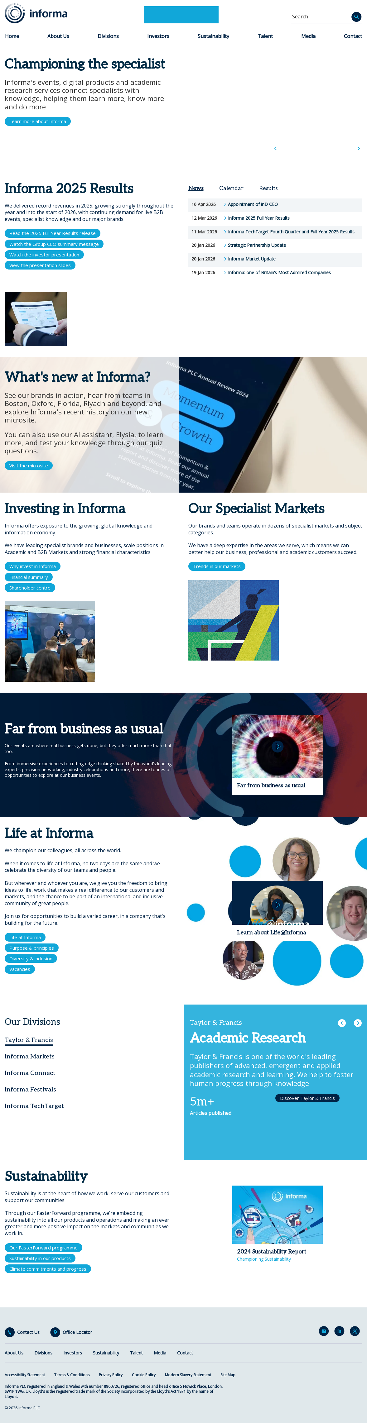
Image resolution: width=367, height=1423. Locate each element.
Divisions (108, 36)
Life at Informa (25, 937)
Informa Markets (30, 1056)
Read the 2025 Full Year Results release (52, 233)
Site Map (227, 1375)
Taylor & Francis (29, 1040)
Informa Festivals (30, 1089)
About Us (58, 36)
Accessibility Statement (25, 1375)
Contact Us (28, 1332)
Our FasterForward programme (43, 1247)
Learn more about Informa (37, 121)
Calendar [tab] (231, 188)
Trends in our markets (217, 566)
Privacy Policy (111, 1375)
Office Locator (77, 1332)
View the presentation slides (40, 265)
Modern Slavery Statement (188, 1375)
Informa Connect (30, 1073)
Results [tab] (268, 188)
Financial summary (28, 577)
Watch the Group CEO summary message (54, 244)
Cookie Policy (144, 1375)
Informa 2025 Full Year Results (259, 218)
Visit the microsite (28, 465)
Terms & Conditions (71, 1375)
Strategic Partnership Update (257, 245)
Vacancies (19, 969)
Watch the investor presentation (44, 254)
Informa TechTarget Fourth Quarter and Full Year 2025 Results (291, 232)
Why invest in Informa (32, 566)
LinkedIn (340, 1332)
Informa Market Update (252, 259)
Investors (158, 36)
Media (308, 36)
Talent (265, 36)
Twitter (356, 1332)
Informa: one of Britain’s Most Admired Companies (279, 272)
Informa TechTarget (34, 1106)
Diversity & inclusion (30, 958)
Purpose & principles (31, 948)
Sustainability (213, 36)
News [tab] (196, 188)
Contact (353, 36)
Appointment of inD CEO (253, 204)
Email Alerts (325, 1332)
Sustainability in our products (40, 1258)
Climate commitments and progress (47, 1269)
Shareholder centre (30, 588)
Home (12, 36)
